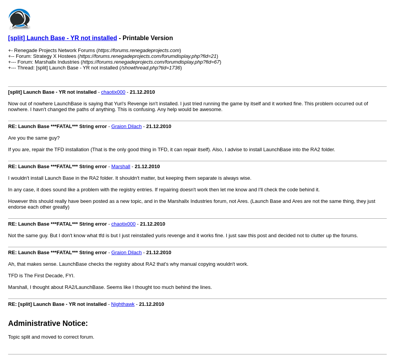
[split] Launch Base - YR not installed (62, 38)
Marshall (120, 166)
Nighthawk (123, 304)
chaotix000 (113, 92)
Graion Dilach (126, 126)
